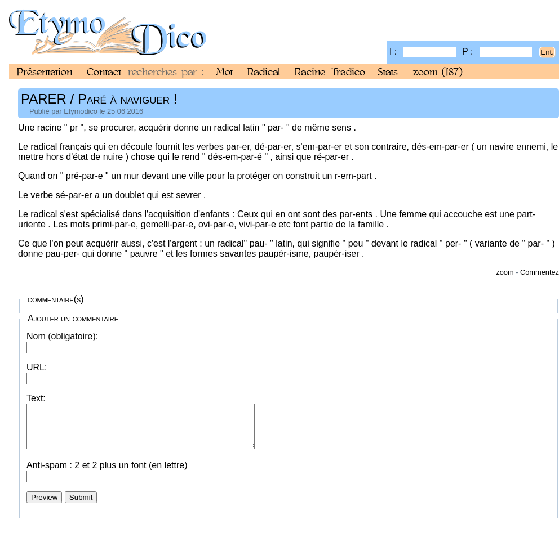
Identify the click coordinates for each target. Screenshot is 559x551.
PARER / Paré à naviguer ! (99, 98)
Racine (310, 71)
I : (422, 51)
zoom (437, 71)
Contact (104, 71)
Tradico (348, 71)
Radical (263, 71)
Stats (388, 71)
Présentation (44, 71)
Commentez (539, 272)
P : (497, 51)
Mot (224, 71)
